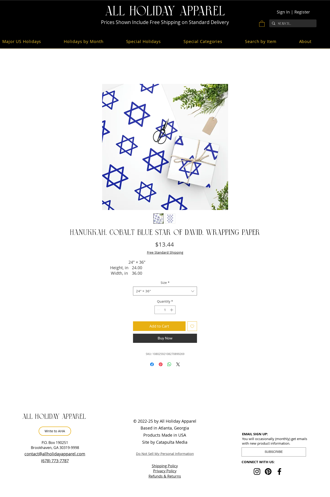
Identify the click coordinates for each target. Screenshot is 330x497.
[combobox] (165, 291)
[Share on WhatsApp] (169, 364)
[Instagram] (257, 471)
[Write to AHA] (55, 431)
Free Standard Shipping (165, 252)
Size (165, 282)
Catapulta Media (171, 442)
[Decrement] (158, 310)
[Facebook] (279, 471)
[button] (262, 23)
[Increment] (172, 310)
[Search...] (292, 23)
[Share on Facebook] (152, 364)
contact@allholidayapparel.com (54, 454)
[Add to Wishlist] (192, 326)
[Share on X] (178, 364)
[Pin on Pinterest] (160, 364)
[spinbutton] (165, 310)
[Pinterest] (268, 471)
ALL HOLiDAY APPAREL (165, 11)
